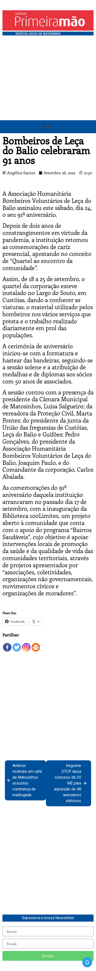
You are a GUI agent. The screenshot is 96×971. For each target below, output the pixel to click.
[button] (48, 127)
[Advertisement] (48, 88)
